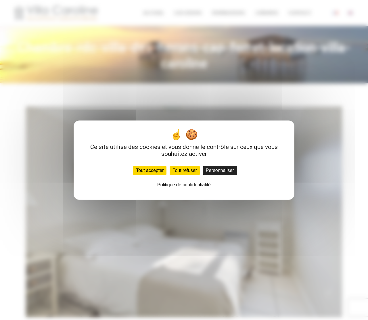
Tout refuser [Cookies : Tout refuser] (184, 170)
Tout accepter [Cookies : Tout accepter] (150, 170)
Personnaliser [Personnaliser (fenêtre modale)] (220, 170)
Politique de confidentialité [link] (184, 184)
